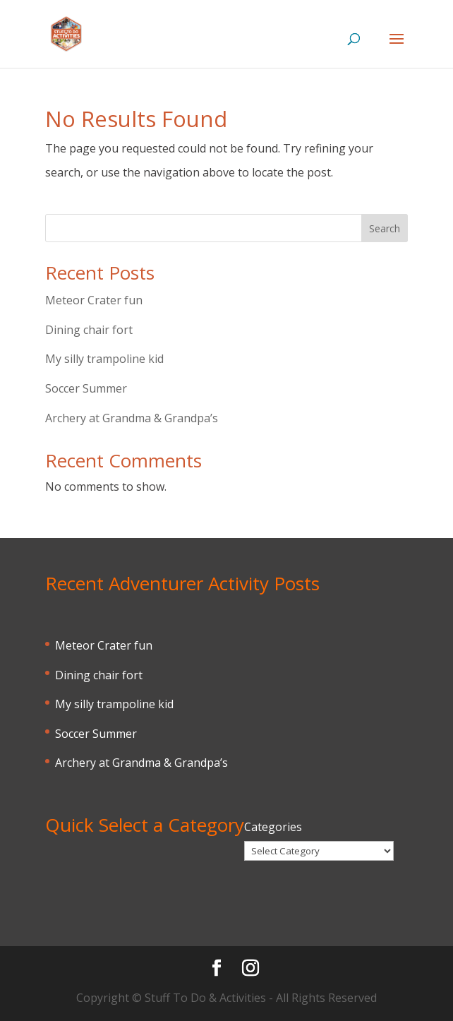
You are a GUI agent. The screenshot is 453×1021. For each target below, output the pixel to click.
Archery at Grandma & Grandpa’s (131, 418)
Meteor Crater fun (94, 300)
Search (384, 228)
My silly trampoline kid (104, 358)
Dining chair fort (89, 330)
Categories (273, 827)
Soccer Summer (86, 388)
